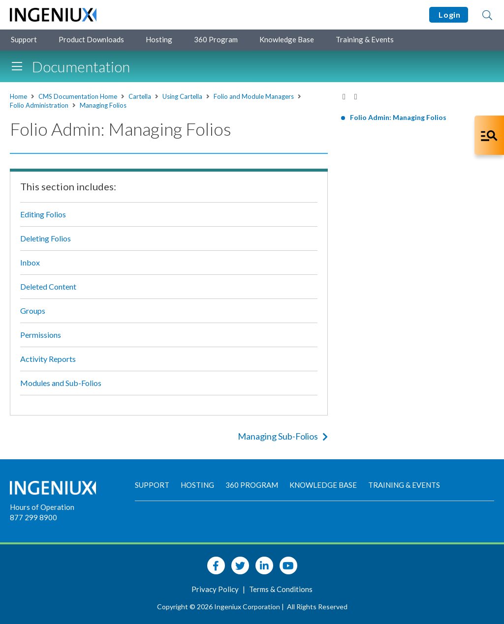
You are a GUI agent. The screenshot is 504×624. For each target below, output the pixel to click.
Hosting (159, 39)
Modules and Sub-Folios (60, 382)
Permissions (40, 334)
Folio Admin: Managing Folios (398, 117)
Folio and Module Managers (254, 96)
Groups (32, 310)
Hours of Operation (42, 507)
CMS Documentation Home (77, 96)
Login (449, 14)
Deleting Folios (45, 238)
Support (24, 39)
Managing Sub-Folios (283, 436)
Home (18, 96)
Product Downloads (91, 39)
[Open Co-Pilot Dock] (489, 135)
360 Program (216, 39)
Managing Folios (103, 105)
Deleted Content (48, 286)
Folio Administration (39, 105)
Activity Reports (48, 358)
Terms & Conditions (281, 589)
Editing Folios (43, 214)
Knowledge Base (286, 39)
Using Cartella (182, 96)
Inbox (30, 262)
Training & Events (365, 39)
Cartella (139, 96)
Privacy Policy (215, 589)
